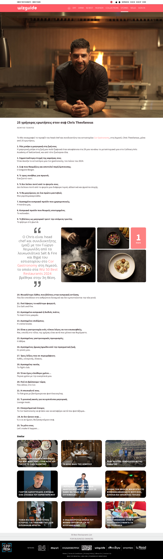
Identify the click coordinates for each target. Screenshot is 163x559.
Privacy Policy (89, 553)
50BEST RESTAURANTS (24, 2)
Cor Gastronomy (101, 137)
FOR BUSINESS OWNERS (81, 538)
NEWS (133, 8)
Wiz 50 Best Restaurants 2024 (40, 271)
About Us (98, 553)
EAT (74, 8)
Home (65, 553)
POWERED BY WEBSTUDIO (98, 556)
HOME (144, 2)
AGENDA (99, 8)
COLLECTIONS (112, 8)
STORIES (124, 8)
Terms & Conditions (75, 553)
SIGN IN (132, 2)
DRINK (81, 8)
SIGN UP (138, 2)
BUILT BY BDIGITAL (73, 556)
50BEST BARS (36, 2)
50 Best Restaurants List (81, 534)
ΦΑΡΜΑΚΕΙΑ (125, 2)
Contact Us (107, 553)
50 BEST (89, 8)
